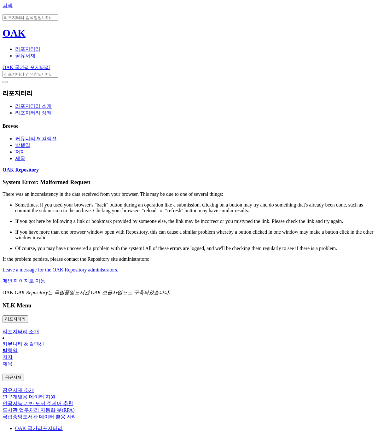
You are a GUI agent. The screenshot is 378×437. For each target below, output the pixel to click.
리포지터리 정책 (33, 112)
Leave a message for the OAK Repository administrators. (60, 269)
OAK (14, 33)
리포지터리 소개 (33, 106)
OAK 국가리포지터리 (26, 67)
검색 (8, 5)
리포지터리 (27, 49)
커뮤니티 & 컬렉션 (36, 138)
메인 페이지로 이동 (24, 280)
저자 (20, 151)
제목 (20, 158)
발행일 (22, 145)
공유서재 (25, 55)
